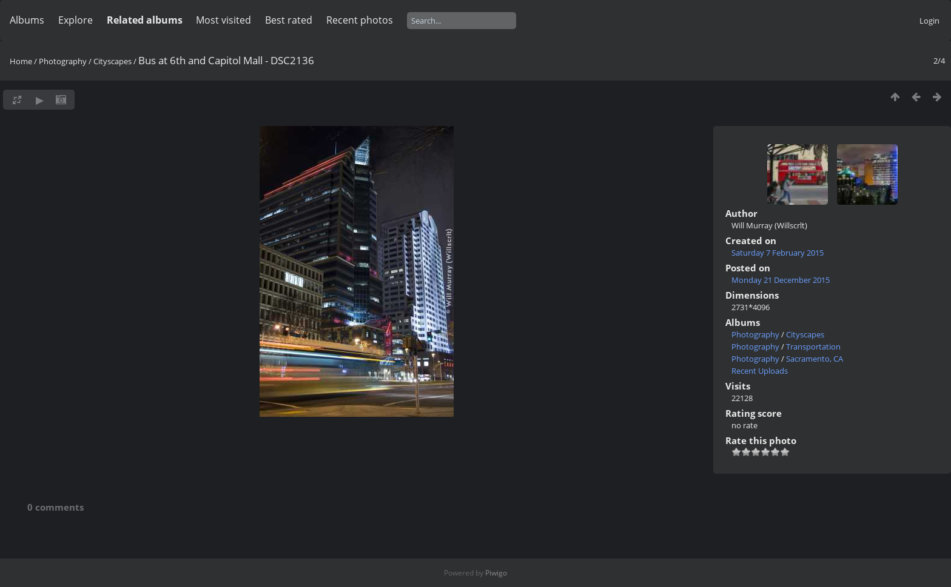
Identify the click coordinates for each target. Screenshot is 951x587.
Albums (27, 20)
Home (21, 61)
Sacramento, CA (814, 358)
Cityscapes (112, 61)
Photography (63, 61)
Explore (75, 20)
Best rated (288, 20)
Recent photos (359, 20)
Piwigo (496, 573)
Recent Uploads (759, 370)
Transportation (813, 346)
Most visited (223, 20)
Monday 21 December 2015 (780, 279)
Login (929, 20)
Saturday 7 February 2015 (777, 252)
